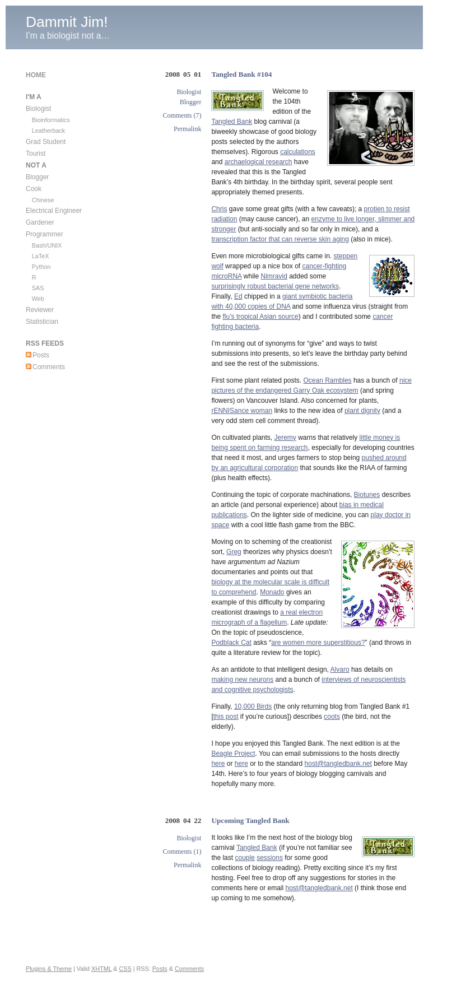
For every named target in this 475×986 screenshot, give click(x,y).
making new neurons (242, 679)
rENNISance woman (241, 411)
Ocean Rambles (328, 380)
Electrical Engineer (54, 211)
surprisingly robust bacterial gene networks (274, 286)
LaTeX (40, 256)
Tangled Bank (231, 121)
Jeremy (285, 437)
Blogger (191, 102)
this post (226, 716)
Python (41, 266)
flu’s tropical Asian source (260, 316)
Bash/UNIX (47, 245)
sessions (270, 858)
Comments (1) (181, 851)
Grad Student (46, 142)
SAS (38, 288)
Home (36, 75)
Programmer (44, 234)
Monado (272, 592)
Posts (40, 355)
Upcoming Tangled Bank (250, 820)
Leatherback (48, 130)
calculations (297, 152)
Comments (48, 367)
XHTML (101, 968)
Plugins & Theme (49, 968)
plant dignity (362, 411)
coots (332, 716)
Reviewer (40, 310)
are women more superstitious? (318, 643)
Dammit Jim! (67, 21)
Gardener (40, 222)
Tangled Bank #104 (241, 74)
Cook (33, 189)
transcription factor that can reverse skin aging (279, 239)
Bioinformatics (51, 120)
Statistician (42, 321)
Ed (238, 296)
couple (244, 858)
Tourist (35, 153)
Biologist (188, 92)
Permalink (187, 129)
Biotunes (367, 495)
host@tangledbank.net (338, 764)
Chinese (43, 200)
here (218, 764)
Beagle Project (233, 753)
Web (38, 298)
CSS (125, 968)
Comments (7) (181, 115)
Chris (219, 209)
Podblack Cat (231, 643)
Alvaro (340, 669)
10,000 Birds (253, 706)
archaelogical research (258, 162)
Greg (233, 552)
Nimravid (273, 276)
